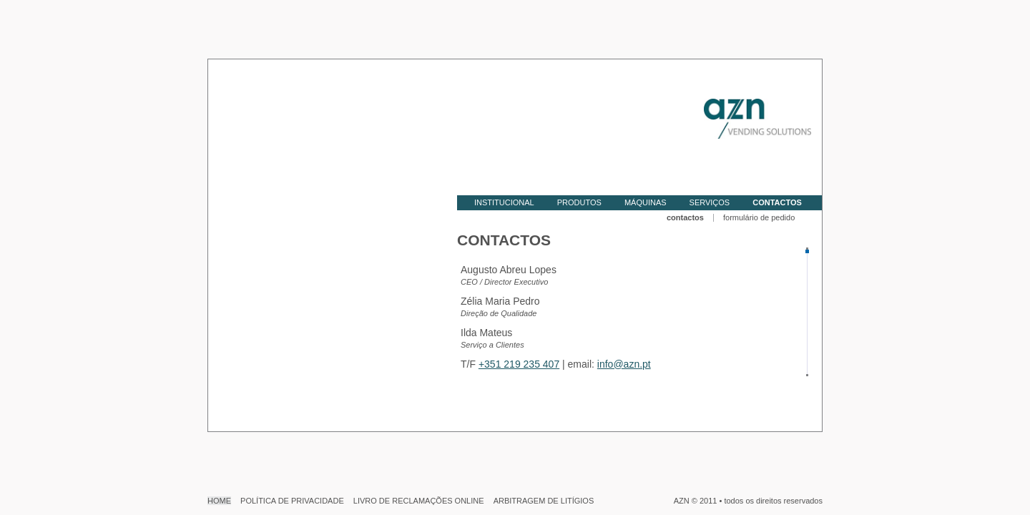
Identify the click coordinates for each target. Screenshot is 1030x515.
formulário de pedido (759, 217)
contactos (685, 217)
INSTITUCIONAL (504, 202)
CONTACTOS (777, 202)
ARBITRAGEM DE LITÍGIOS (544, 500)
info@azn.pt (624, 364)
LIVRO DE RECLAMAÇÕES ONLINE (418, 500)
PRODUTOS (579, 202)
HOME (219, 500)
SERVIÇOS (710, 202)
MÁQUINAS (645, 202)
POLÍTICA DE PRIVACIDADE (292, 500)
